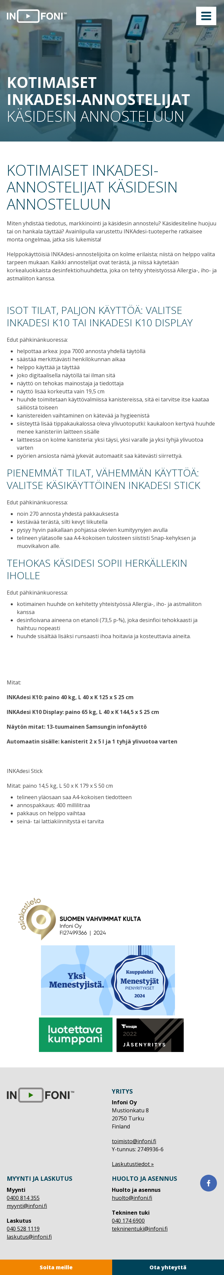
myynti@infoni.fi (27, 1206)
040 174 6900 (128, 1220)
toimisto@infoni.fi (134, 1141)
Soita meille (56, 1267)
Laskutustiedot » (133, 1164)
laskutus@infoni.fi (29, 1236)
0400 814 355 (23, 1198)
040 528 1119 (23, 1228)
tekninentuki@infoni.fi (140, 1228)
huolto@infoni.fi (132, 1198)
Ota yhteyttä (167, 1267)
